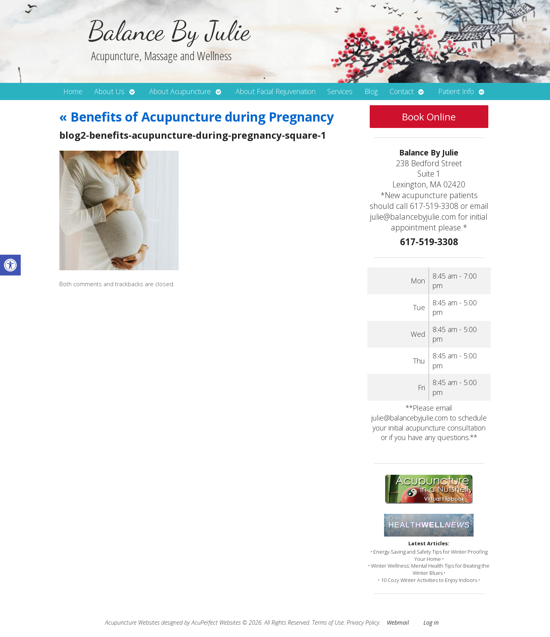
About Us (109, 91)
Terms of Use (328, 622)
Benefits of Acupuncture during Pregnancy (196, 116)
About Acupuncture (180, 91)
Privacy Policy (363, 622)
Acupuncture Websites (132, 622)
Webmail (398, 622)
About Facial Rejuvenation (276, 91)
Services (340, 91)
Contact (401, 91)
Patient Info (456, 91)
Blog (371, 91)
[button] (10, 265)
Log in (431, 622)
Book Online (429, 116)
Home (72, 91)
